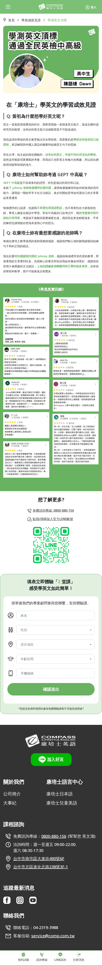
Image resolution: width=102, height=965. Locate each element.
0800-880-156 (53, 836)
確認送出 (51, 689)
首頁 (11, 20)
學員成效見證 (31, 20)
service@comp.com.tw (53, 935)
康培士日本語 (59, 794)
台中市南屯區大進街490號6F (38, 858)
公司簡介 (12, 794)
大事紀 (9, 803)
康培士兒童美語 (61, 803)
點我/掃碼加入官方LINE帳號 (53, 519)
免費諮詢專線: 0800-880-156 (53, 510)
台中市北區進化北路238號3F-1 (40, 866)
